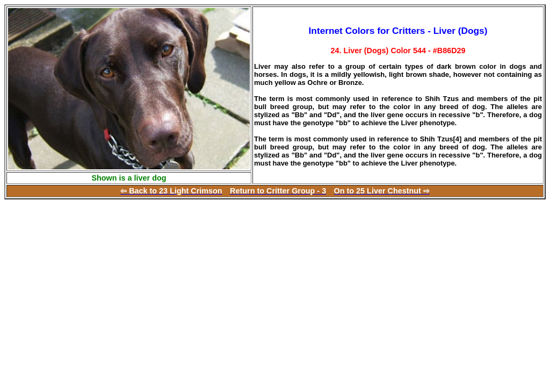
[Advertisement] (94, 274)
